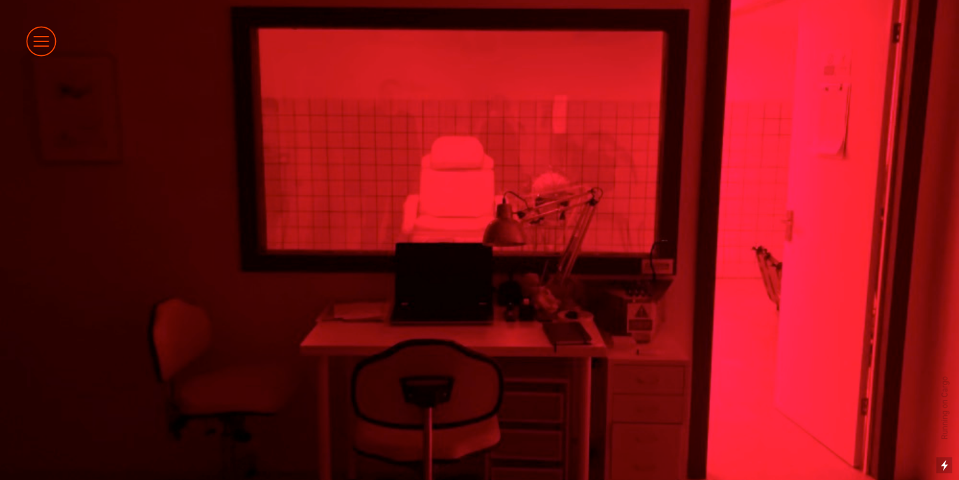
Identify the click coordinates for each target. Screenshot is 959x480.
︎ (41, 41)
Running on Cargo (945, 408)
